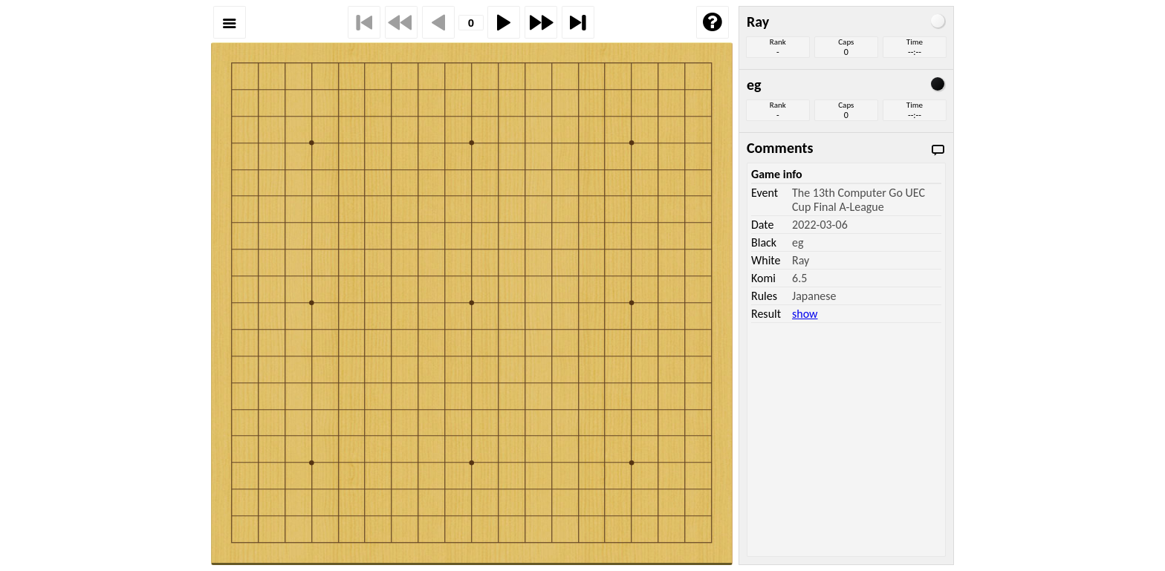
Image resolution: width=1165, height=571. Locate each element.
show (804, 314)
